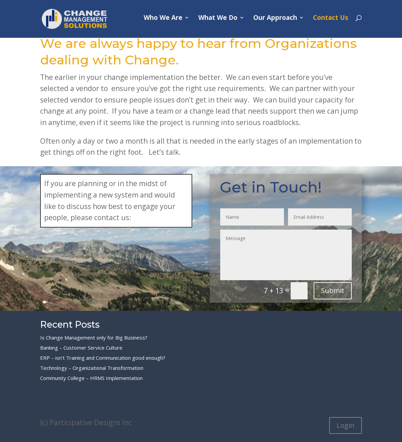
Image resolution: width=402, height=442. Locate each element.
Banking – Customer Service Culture (81, 347)
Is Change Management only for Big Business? (93, 337)
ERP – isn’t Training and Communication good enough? (102, 357)
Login (345, 425)
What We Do (217, 21)
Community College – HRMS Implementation (91, 378)
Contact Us (330, 21)
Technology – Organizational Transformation (91, 367)
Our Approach (275, 21)
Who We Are (163, 21)
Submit (332, 290)
